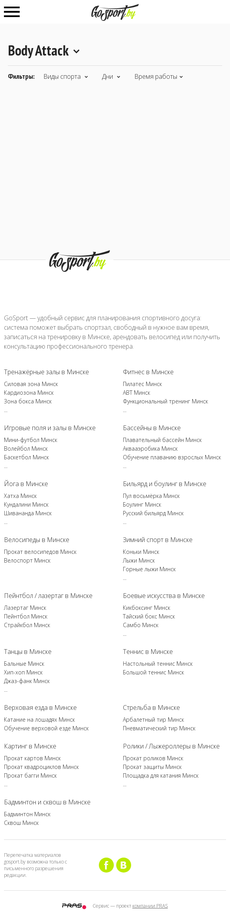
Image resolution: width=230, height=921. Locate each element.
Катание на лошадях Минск (39, 719)
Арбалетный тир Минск (153, 719)
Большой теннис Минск (153, 672)
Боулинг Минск (142, 504)
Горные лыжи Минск (149, 569)
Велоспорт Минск (27, 560)
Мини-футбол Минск (30, 440)
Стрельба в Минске (151, 707)
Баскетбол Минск (26, 457)
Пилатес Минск (142, 384)
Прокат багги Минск (30, 775)
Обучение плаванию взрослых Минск (172, 457)
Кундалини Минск (26, 504)
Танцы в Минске (28, 651)
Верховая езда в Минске (40, 707)
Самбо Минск (140, 625)
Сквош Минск (21, 822)
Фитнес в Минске (148, 372)
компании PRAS (150, 905)
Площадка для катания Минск (160, 775)
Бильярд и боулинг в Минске (164, 483)
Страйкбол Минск (27, 625)
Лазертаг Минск (25, 607)
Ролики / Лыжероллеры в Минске (171, 746)
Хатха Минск (20, 495)
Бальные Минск (24, 663)
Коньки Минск (141, 551)
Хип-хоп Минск (23, 672)
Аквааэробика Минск (150, 448)
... (5, 410)
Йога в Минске (26, 483)
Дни (111, 76)
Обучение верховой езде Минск (46, 728)
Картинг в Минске (30, 746)
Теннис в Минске (148, 651)
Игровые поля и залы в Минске (50, 427)
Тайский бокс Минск (149, 616)
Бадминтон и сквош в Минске (47, 802)
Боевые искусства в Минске (164, 595)
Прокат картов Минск (32, 758)
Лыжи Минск (139, 560)
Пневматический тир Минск (159, 728)
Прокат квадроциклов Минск (41, 767)
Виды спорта (65, 76)
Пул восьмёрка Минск (151, 495)
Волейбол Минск (26, 448)
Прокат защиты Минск (152, 767)
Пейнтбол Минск (25, 616)
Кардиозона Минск (29, 392)
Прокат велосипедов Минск (40, 551)
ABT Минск (136, 392)
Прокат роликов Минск (153, 758)
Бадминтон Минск (27, 814)
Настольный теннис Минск (158, 663)
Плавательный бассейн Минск (162, 440)
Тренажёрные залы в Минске (46, 372)
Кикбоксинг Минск (146, 607)
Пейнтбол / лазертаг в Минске (48, 595)
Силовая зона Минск (31, 384)
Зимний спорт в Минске (158, 539)
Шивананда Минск (28, 513)
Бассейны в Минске (152, 427)
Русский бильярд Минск (153, 513)
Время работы (158, 76)
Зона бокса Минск (28, 401)
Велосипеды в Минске (36, 539)
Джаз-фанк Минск (27, 681)
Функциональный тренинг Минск (165, 401)
